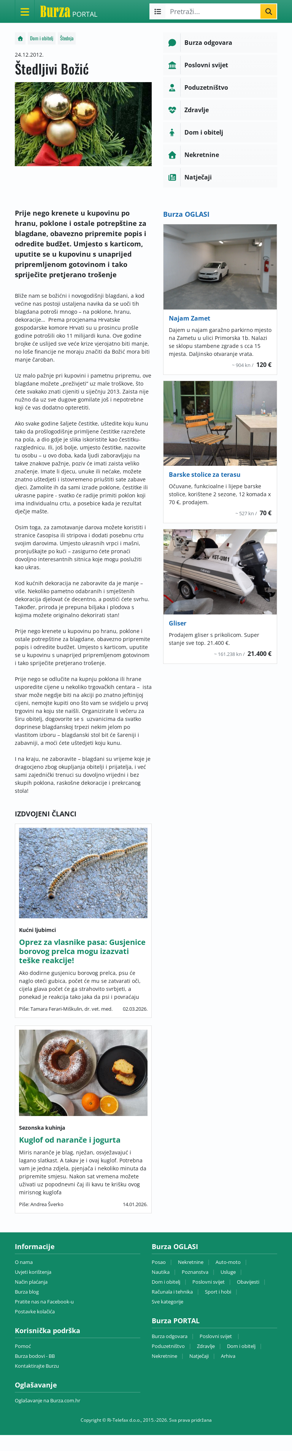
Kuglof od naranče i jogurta (70, 1140)
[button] (220, 42)
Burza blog (27, 1291)
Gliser (177, 623)
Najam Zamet (189, 318)
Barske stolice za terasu (205, 474)
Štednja (66, 38)
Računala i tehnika (172, 1291)
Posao (159, 1262)
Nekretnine (190, 1262)
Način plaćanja (31, 1281)
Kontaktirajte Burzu (37, 1365)
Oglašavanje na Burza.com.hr (47, 1400)
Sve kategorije (167, 1301)
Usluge (228, 1271)
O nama (24, 1262)
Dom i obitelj (41, 38)
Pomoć (23, 1346)
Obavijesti (248, 1281)
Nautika (161, 1271)
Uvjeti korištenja (33, 1271)
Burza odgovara (169, 1336)
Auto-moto (228, 1262)
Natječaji (199, 1356)
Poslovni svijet (208, 1281)
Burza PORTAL (176, 1320)
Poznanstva (195, 1271)
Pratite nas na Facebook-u (44, 1301)
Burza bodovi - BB (35, 1356)
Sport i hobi (218, 1291)
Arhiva (228, 1356)
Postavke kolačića (35, 1311)
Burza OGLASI (186, 214)
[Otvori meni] (25, 11)
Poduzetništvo (168, 1346)
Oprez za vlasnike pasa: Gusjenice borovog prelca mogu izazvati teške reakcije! (82, 951)
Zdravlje (206, 1346)
